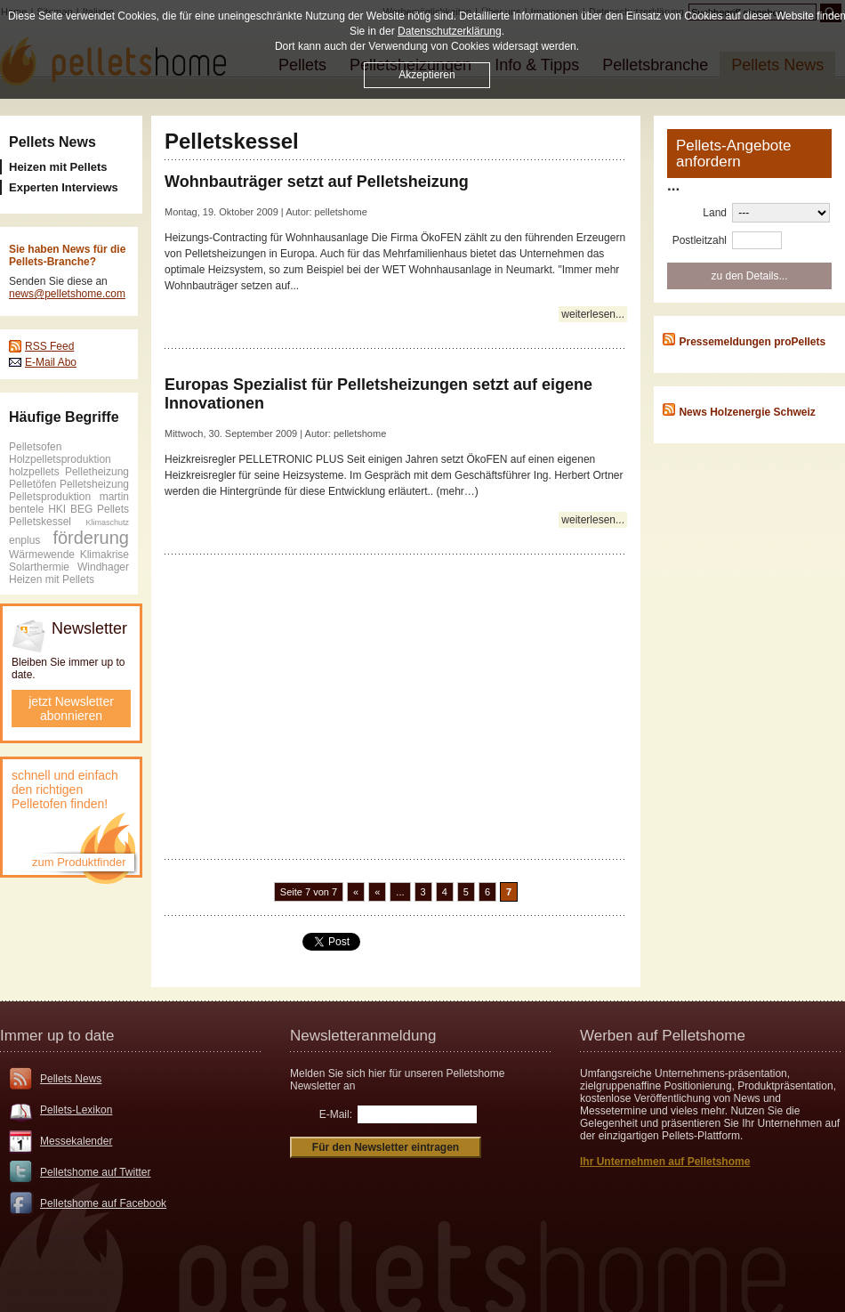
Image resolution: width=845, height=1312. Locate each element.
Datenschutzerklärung (450, 31)
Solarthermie (39, 567)
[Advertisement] (395, 705)
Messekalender (76, 1141)
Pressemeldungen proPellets (752, 342)
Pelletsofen (35, 447)
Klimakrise (104, 554)
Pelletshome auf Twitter (95, 1172)
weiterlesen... (592, 314)
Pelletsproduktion (50, 496)
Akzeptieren (426, 75)
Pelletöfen (32, 484)
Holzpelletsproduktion (60, 459)
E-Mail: (335, 1114)
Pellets (113, 509)
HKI (57, 509)
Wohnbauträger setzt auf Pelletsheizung (317, 181)
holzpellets (34, 472)
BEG (81, 509)
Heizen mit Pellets (51, 579)
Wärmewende (42, 554)
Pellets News (52, 142)
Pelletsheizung (94, 484)
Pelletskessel (40, 521)
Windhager (103, 567)
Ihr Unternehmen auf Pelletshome (665, 1161)
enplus (24, 540)
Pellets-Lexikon (76, 1110)
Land (715, 213)
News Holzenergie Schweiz (747, 412)
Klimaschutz (107, 522)
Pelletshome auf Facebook (103, 1203)
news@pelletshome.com (67, 294)
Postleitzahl (699, 240)
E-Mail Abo (50, 362)
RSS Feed (49, 346)
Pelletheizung (97, 472)
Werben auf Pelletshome (662, 1035)
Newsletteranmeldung (363, 1035)
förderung (90, 537)
